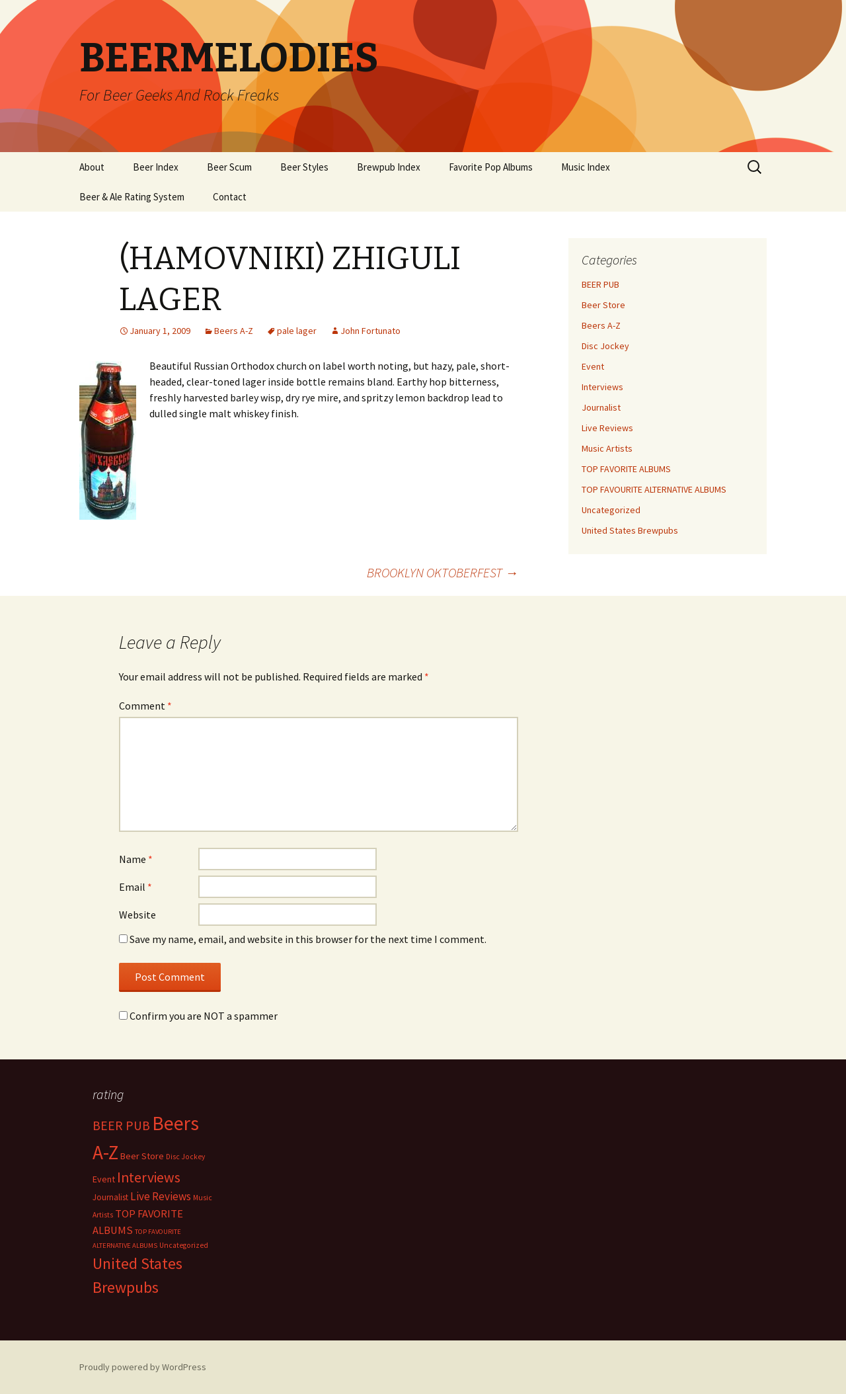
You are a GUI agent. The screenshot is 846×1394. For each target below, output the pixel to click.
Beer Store (603, 305)
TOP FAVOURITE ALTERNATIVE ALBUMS (654, 489)
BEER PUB (600, 284)
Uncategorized (611, 510)
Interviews (602, 387)
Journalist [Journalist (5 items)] (110, 1197)
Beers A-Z (233, 331)
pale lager (297, 331)
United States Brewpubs (630, 530)
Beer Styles (304, 167)
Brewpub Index (388, 167)
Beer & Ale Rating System (131, 196)
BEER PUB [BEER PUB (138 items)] (121, 1125)
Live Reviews (607, 428)
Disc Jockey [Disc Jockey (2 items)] (185, 1156)
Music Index (585, 167)
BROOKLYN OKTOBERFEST (442, 572)
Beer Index (155, 167)
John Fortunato (370, 331)
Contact (230, 196)
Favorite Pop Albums (491, 167)
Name (136, 859)
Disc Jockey (605, 346)
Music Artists (607, 448)
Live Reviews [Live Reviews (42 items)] (160, 1196)
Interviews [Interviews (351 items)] (148, 1177)
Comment (145, 705)
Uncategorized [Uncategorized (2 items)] (183, 1245)
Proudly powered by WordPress (142, 1367)
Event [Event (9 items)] (104, 1179)
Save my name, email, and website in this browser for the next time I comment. (308, 939)
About (91, 167)
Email (135, 886)
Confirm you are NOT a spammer (198, 1015)
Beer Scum (229, 167)
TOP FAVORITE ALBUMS (626, 469)
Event (593, 366)
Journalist (601, 407)
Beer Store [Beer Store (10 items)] (142, 1156)
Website (137, 914)
